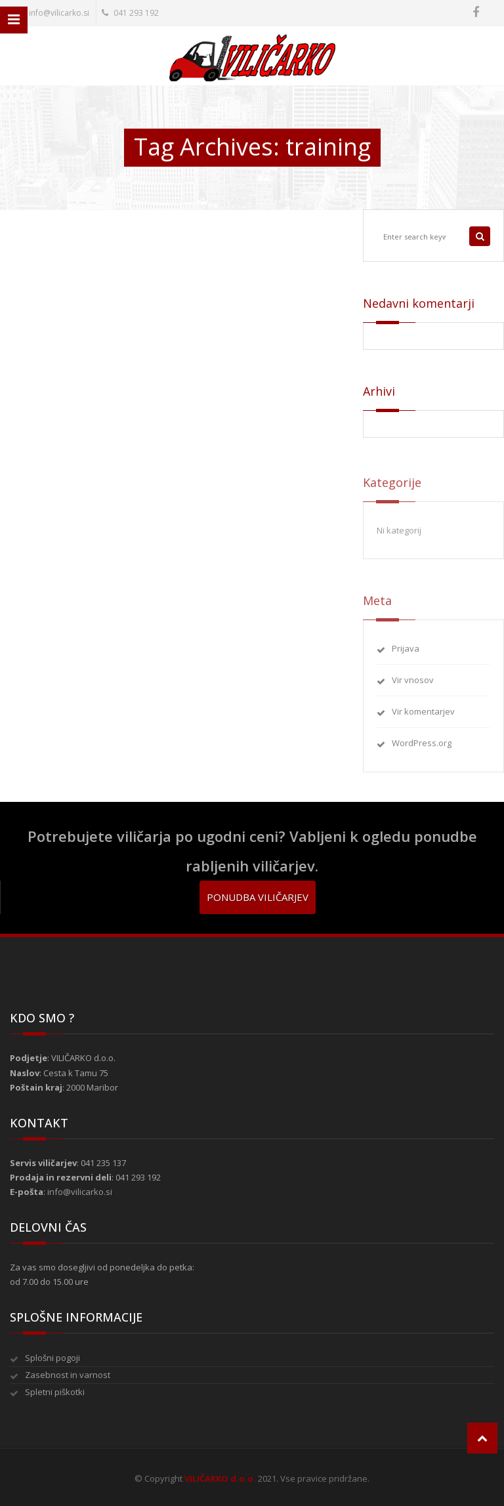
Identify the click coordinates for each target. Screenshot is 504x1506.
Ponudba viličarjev (257, 897)
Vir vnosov (413, 686)
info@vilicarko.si (52, 12)
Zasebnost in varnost (67, 1375)
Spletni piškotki (55, 1392)
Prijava (405, 654)
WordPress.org (422, 749)
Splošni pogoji (52, 1358)
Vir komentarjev (423, 717)
